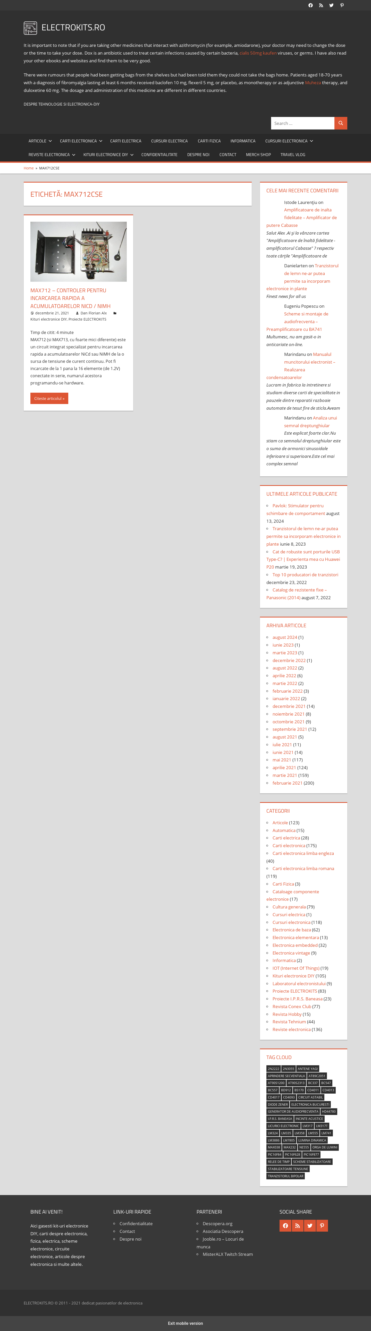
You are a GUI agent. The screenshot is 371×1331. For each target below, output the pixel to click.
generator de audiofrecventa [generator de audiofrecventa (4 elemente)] (293, 1111)
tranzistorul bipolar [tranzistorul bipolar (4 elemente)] (285, 1176)
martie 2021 (285, 775)
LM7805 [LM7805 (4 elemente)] (289, 1140)
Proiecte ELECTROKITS (87, 319)
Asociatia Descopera (223, 1231)
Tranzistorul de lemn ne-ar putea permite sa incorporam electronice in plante (303, 536)
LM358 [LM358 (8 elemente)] (300, 1133)
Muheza (313, 82)
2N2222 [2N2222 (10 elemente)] (273, 1069)
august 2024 (285, 637)
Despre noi (198, 154)
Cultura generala (289, 907)
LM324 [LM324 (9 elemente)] (273, 1133)
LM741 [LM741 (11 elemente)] (326, 1133)
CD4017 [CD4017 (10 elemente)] (274, 1097)
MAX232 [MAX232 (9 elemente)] (290, 1147)
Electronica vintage (291, 953)
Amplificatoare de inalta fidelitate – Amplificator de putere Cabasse (301, 217)
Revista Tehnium (289, 1022)
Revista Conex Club (292, 1006)
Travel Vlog (293, 154)
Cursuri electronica (289, 141)
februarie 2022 (288, 691)
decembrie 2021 (289, 706)
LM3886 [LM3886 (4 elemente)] (274, 1140)
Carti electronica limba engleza (303, 853)
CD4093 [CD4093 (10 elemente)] (289, 1097)
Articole (40, 141)
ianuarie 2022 (286, 698)
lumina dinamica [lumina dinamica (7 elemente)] (312, 1140)
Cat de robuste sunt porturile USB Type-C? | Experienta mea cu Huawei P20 (303, 559)
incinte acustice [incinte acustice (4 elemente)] (309, 1119)
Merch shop (258, 154)
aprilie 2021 (284, 767)
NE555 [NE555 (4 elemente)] (304, 1147)
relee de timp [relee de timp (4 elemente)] (279, 1162)
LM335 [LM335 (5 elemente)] (286, 1133)
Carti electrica (125, 141)
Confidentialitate (159, 154)
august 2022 (285, 668)
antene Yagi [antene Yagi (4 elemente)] (308, 1069)
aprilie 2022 (284, 676)
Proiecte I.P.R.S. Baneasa (298, 999)
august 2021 (285, 737)
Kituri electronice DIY (108, 154)
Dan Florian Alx (94, 313)
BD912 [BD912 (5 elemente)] (286, 1090)
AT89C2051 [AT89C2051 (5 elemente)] (317, 1076)
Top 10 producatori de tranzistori (305, 575)
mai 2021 (282, 760)
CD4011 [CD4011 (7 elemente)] (313, 1090)
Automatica (284, 830)
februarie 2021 (288, 783)
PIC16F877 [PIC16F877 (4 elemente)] (311, 1154)
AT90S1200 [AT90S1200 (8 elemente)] (276, 1083)
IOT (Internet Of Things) (296, 968)
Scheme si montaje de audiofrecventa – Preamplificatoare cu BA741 (297, 321)
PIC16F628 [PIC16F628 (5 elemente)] (292, 1154)
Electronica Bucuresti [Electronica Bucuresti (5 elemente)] (310, 1104)
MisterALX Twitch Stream (228, 1254)
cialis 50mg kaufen (258, 53)
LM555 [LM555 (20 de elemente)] (313, 1133)
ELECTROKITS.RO (75, 27)
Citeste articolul (48, 398)
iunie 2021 (283, 752)
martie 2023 (285, 653)
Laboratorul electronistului (299, 983)
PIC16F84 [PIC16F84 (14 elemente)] (274, 1154)
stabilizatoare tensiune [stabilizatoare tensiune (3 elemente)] (288, 1169)
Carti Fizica (209, 141)
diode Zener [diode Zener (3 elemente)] (278, 1104)
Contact (228, 154)
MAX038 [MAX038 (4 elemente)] (274, 1147)
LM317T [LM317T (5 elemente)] (322, 1126)
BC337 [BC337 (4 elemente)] (313, 1083)
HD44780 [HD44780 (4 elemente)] (329, 1111)
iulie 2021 (282, 745)
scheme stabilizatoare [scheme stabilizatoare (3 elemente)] (312, 1162)
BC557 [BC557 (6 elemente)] (272, 1090)
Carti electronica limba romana (303, 868)
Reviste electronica (52, 154)
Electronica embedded (295, 945)
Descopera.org (217, 1223)
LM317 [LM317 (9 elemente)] (308, 1126)
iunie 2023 (283, 645)
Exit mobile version (185, 1323)
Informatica (243, 141)
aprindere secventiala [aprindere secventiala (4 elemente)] (286, 1076)
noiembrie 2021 (289, 714)
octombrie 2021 (289, 722)
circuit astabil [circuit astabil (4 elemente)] (310, 1097)
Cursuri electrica (169, 141)
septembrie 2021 (290, 729)
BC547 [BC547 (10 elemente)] (326, 1083)
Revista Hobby (287, 1014)
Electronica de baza (292, 930)
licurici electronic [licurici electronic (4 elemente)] (283, 1126)
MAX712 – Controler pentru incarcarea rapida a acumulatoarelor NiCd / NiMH (72, 298)
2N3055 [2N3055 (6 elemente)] (288, 1069)
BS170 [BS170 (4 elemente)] (299, 1090)
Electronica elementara (296, 937)
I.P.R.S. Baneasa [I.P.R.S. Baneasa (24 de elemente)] (280, 1119)
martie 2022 (285, 683)
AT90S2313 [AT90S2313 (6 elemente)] (296, 1083)
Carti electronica (81, 141)
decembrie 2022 (289, 660)
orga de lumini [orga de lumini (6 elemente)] (325, 1147)
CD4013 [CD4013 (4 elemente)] (328, 1090)
